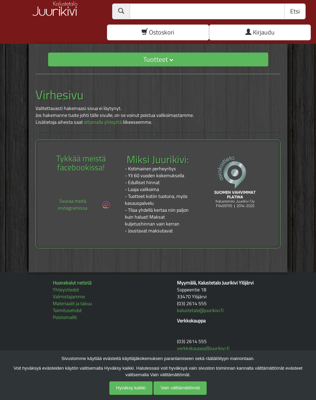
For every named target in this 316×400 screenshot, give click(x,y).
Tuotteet (158, 59)
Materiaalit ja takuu (72, 303)
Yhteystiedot (66, 289)
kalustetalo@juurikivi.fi (200, 310)
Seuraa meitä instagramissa (84, 204)
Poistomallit (65, 317)
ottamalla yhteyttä (103, 122)
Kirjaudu (260, 32)
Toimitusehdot (67, 310)
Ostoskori (157, 32)
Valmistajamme (69, 296)
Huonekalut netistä (72, 282)
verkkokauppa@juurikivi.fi (203, 348)
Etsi (295, 11)
